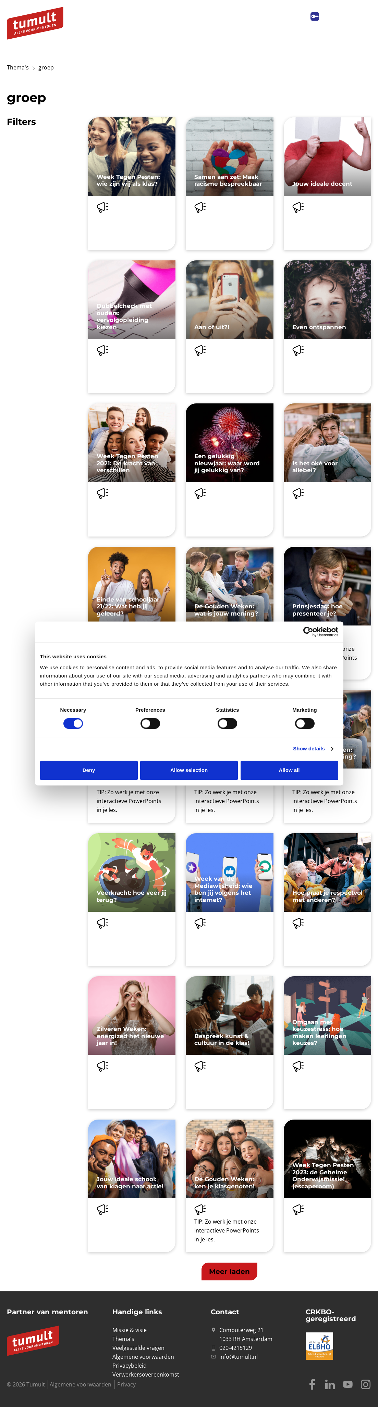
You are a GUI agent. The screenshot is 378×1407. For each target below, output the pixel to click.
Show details (309, 749)
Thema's (18, 67)
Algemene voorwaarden (80, 1384)
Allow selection (189, 770)
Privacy (126, 1384)
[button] (229, 1271)
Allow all (289, 770)
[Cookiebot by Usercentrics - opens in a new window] (308, 632)
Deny (89, 770)
